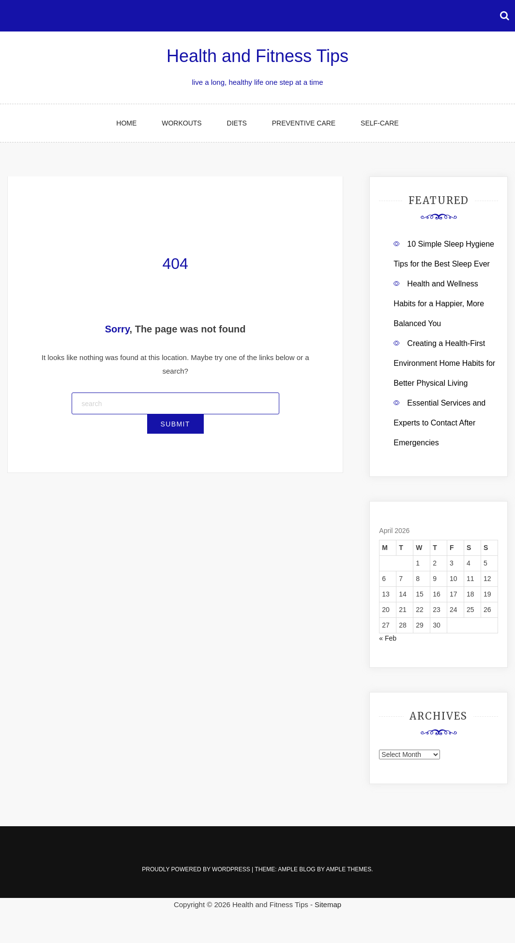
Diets (237, 123)
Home (126, 123)
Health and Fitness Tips (257, 56)
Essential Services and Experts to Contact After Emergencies (439, 423)
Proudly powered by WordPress (197, 869)
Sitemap (328, 904)
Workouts (181, 123)
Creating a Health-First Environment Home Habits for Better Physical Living (444, 363)
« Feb (387, 638)
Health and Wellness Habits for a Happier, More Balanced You (439, 304)
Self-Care (380, 123)
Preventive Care (303, 123)
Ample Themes (348, 869)
